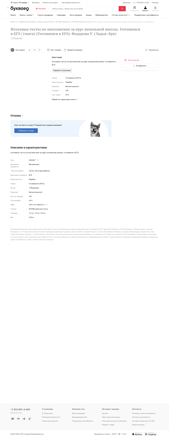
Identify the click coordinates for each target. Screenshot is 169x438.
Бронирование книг (79, 417)
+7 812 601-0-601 (20, 409)
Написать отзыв (26, 130)
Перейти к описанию (62, 70)
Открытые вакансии (50, 421)
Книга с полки (27, 15)
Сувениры (61, 15)
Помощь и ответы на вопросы (143, 413)
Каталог (41, 8)
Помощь (155, 3)
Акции (89, 15)
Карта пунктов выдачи (111, 417)
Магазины (36, 3)
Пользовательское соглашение (114, 421)
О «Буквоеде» (47, 413)
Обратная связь (138, 425)
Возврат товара (108, 425)
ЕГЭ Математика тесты (38, 209)
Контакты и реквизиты (141, 417)
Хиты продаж (76, 15)
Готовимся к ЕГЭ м (73, 78)
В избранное (139, 66)
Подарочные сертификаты (146, 15)
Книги (13, 15)
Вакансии (126, 3)
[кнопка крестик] (8, 7)
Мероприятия (102, 15)
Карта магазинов (78, 413)
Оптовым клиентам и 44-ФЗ (143, 421)
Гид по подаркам (45, 15)
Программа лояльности (51, 417)
